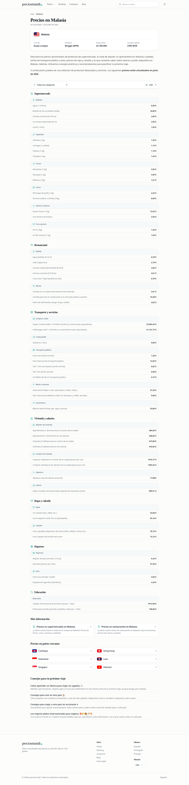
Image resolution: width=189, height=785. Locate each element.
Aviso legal (101, 761)
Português (138, 750)
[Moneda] (150, 85)
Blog (84, 4)
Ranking (62, 4)
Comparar (73, 4)
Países (51, 4)
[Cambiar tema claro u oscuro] (164, 4)
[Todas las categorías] (50, 85)
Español (137, 746)
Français (137, 754)
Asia (32, 14)
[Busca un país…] (138, 4)
